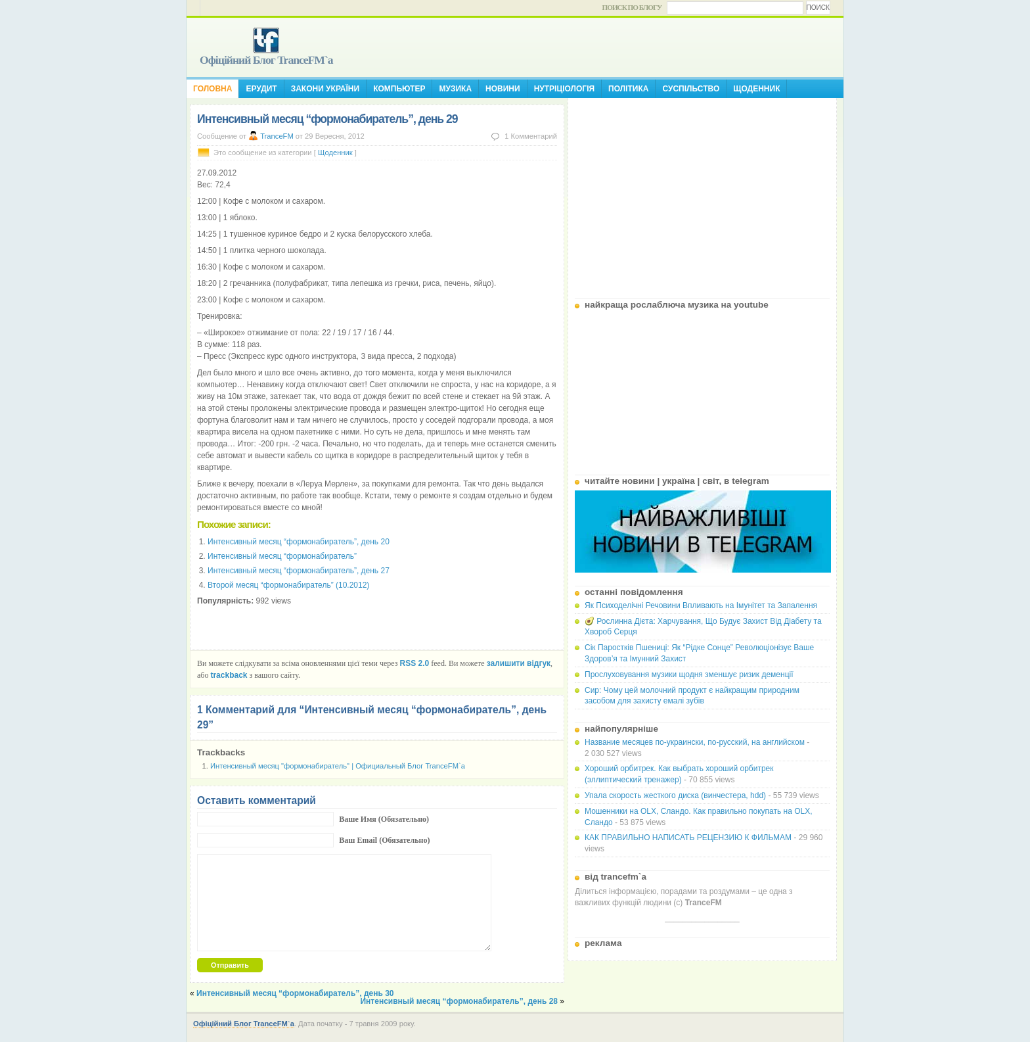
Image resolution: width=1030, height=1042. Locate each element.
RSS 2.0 (415, 663)
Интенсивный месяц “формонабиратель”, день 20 (299, 541)
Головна (212, 88)
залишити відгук (518, 663)
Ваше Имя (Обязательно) (384, 819)
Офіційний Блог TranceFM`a (266, 59)
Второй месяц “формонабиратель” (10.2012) (288, 585)
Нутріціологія (564, 88)
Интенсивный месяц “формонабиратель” (282, 556)
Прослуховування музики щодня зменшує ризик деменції (689, 674)
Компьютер (399, 88)
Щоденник (756, 88)
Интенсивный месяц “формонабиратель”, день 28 (459, 1001)
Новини (502, 88)
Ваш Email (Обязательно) (384, 840)
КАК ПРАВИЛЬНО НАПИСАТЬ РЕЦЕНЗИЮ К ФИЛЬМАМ (688, 837)
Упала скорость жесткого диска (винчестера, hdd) (675, 795)
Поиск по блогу (632, 7)
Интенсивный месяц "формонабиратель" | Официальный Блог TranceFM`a (337, 766)
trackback (228, 675)
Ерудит (261, 88)
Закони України (325, 88)
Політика (628, 88)
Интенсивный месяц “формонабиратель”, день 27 (299, 570)
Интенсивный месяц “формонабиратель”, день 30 (295, 993)
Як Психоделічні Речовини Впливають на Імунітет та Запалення (701, 605)
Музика (455, 88)
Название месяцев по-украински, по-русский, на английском (695, 742)
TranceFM (277, 136)
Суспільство (690, 88)
